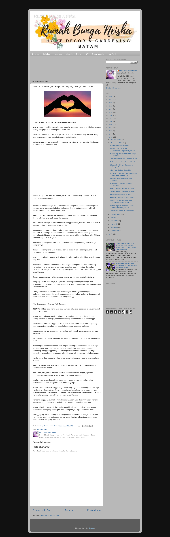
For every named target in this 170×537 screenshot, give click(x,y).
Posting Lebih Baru (41, 510)
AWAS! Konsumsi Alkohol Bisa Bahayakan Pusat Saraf (121, 201)
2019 (111, 112)
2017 (111, 118)
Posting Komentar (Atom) (50, 515)
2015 (111, 125)
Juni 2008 (114, 221)
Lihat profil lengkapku (113, 88)
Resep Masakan (98, 54)
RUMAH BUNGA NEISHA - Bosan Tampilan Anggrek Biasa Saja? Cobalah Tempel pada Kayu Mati (126, 246)
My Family (113, 54)
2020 (111, 109)
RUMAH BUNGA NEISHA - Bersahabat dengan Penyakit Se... (123, 149)
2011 (111, 131)
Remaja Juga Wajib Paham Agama (122, 197)
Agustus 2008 (116, 215)
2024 (111, 100)
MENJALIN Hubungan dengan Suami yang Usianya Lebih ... (123, 174)
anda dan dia (42, 429)
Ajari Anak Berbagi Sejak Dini (120, 170)
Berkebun (46, 54)
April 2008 (114, 227)
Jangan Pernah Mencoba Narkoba (122, 191)
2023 (111, 103)
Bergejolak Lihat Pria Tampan (120, 194)
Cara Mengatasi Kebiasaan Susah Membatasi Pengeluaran (122, 206)
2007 (111, 234)
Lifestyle (69, 54)
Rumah (79, 54)
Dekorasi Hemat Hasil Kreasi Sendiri (123, 162)
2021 (111, 106)
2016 (111, 121)
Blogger (91, 528)
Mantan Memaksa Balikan (119, 145)
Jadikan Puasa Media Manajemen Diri (123, 159)
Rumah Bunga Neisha (54, 15)
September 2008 (117, 143)
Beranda (35, 54)
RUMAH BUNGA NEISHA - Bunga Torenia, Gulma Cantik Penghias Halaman (126, 265)
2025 (111, 96)
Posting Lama (94, 510)
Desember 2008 (116, 140)
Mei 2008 (114, 224)
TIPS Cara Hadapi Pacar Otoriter (122, 211)
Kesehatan (58, 54)
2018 (111, 115)
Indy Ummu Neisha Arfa (128, 70)
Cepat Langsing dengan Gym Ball (122, 188)
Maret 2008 (115, 230)
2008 (111, 137)
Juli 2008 (114, 218)
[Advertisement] (66, 67)
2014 (111, 128)
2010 (111, 134)
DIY (87, 54)
